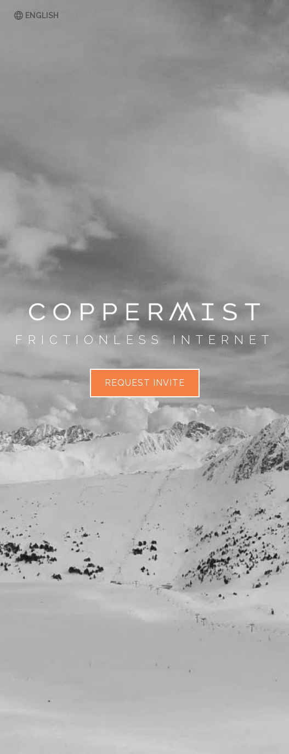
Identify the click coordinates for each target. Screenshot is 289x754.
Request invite (145, 383)
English (42, 15)
